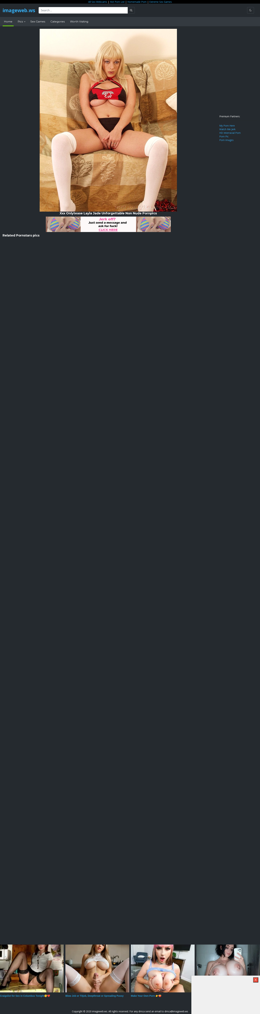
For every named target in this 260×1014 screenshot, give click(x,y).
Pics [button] (21, 21)
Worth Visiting (79, 21)
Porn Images (226, 140)
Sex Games (37, 21)
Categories (57, 21)
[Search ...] (83, 10)
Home (8, 21)
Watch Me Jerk (227, 129)
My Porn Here (227, 125)
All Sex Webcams (97, 1)
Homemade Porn (137, 1)
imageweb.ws (19, 10)
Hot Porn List (117, 1)
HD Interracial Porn (230, 132)
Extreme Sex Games (160, 1)
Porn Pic (224, 136)
